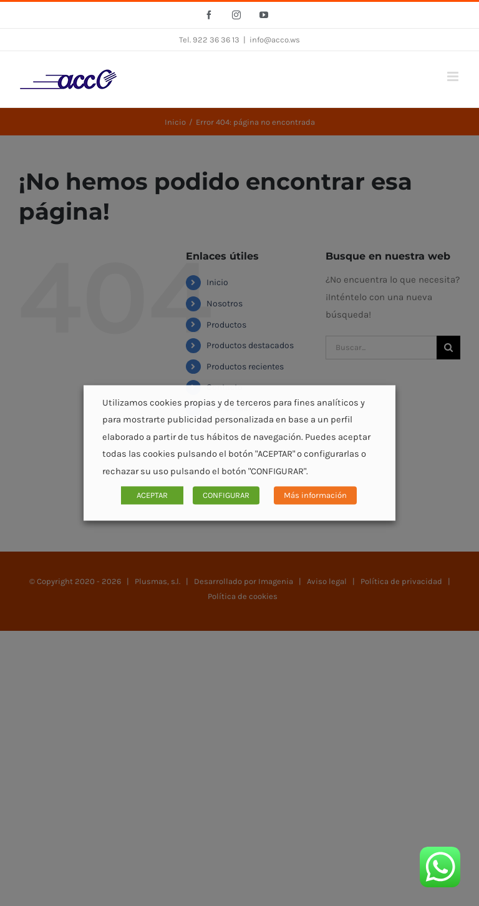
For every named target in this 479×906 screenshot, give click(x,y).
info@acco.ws (274, 39)
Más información (315, 495)
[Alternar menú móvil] (453, 76)
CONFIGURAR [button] (226, 495)
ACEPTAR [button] (152, 495)
